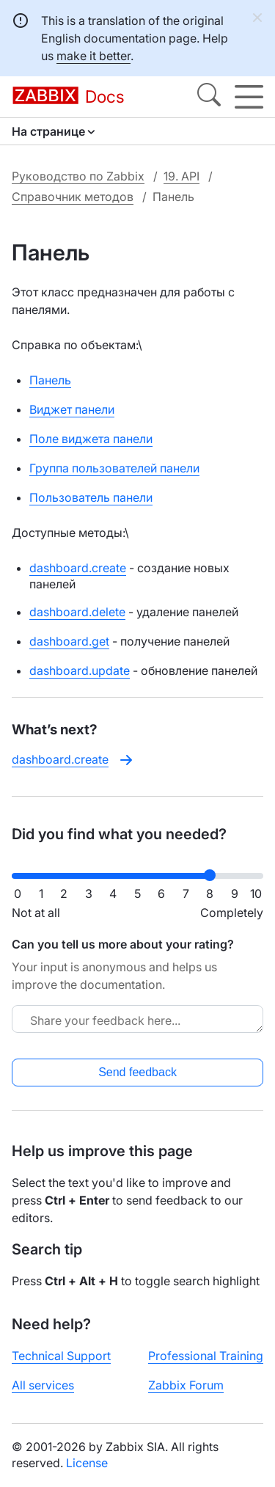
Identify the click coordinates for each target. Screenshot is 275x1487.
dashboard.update (79, 670)
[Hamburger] (249, 97)
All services (43, 1385)
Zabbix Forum (186, 1385)
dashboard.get (69, 641)
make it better (93, 55)
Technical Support (61, 1355)
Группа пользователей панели (114, 468)
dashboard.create (77, 567)
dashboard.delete (77, 611)
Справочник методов (72, 196)
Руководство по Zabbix (78, 176)
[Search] (209, 97)
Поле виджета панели (91, 438)
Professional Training (205, 1355)
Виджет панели (71, 409)
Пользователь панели (91, 497)
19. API (181, 176)
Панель (50, 380)
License (87, 1462)
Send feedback (137, 1072)
